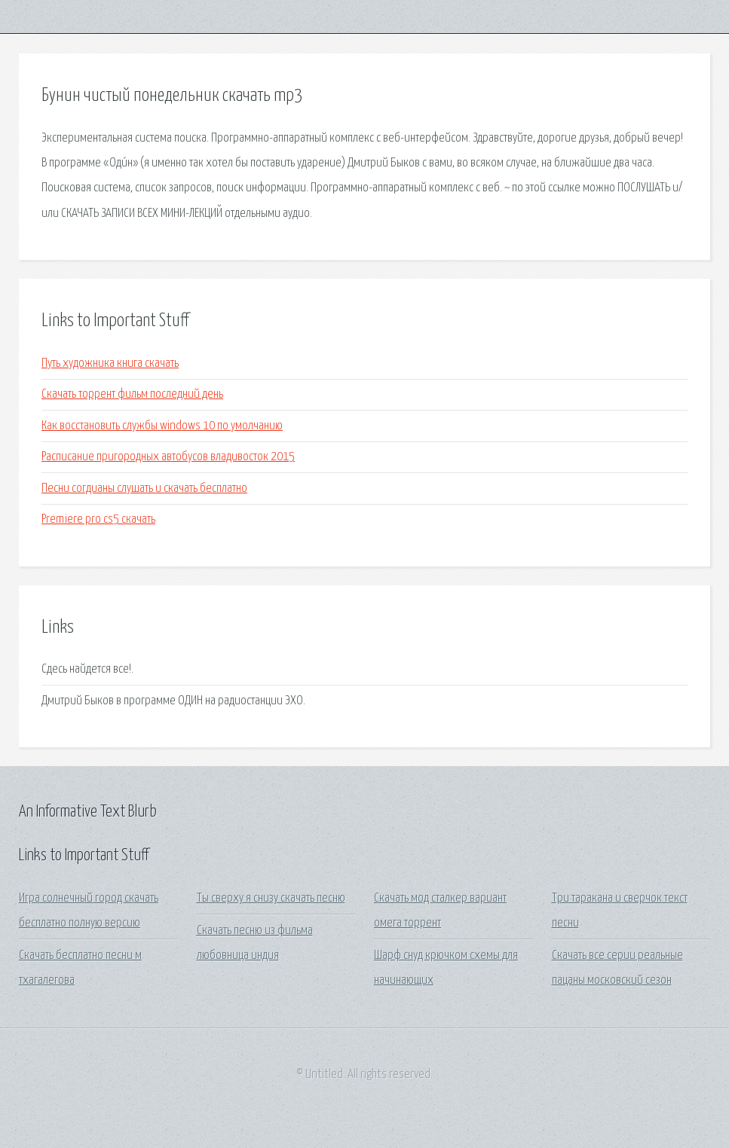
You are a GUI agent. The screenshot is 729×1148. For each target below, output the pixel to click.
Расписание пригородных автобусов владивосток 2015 (168, 456)
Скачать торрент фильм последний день (132, 394)
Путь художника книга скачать (110, 363)
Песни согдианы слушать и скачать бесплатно (144, 488)
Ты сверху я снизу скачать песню (271, 898)
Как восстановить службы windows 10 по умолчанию (162, 426)
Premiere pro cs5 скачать (98, 519)
